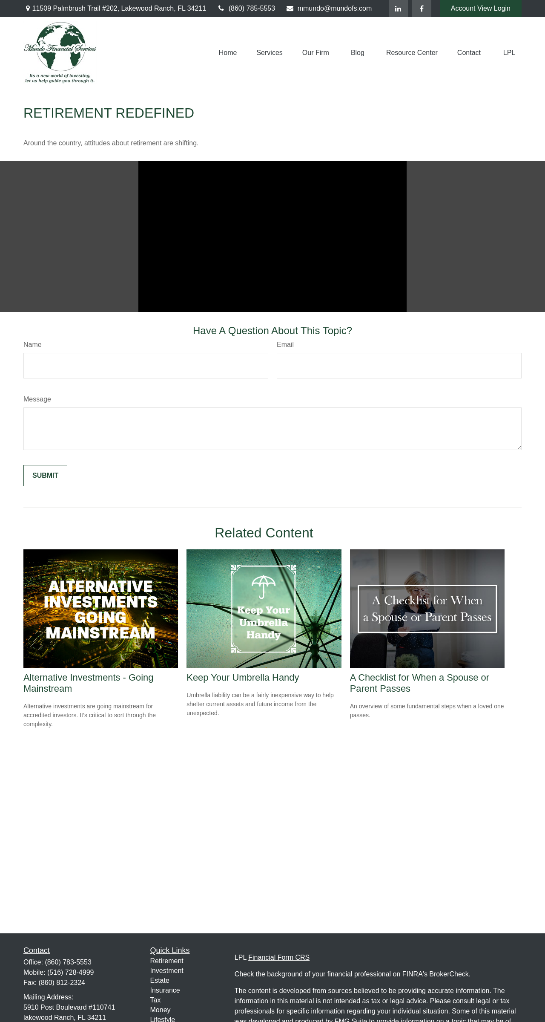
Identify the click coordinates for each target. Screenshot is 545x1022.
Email (285, 344)
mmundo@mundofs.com (329, 8)
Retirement (167, 960)
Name (32, 344)
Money (160, 1009)
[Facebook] (421, 8)
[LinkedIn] (398, 8)
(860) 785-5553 (246, 8)
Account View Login (481, 8)
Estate (159, 980)
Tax (155, 1000)
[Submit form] (45, 475)
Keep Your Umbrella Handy (242, 677)
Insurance (165, 990)
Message (37, 399)
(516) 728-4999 (70, 972)
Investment (167, 970)
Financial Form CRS (279, 957)
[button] (228, 52)
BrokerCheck (448, 974)
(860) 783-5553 (68, 962)
